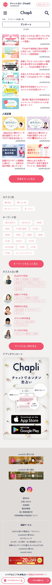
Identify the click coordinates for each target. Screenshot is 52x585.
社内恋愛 (10, 246)
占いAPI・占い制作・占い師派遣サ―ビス (26, 542)
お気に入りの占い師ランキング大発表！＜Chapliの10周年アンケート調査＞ (35, 38)
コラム (30, 208)
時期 (39, 222)
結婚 (8, 234)
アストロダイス (21, 325)
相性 (19, 234)
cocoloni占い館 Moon (26, 535)
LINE (32, 240)
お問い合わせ (26, 501)
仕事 (33, 246)
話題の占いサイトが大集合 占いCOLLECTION (26, 545)
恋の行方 (26, 222)
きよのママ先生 (21, 275)
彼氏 (8, 228)
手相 (35, 298)
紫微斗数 (19, 282)
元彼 (8, 240)
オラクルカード (38, 286)
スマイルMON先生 (22, 318)
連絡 (41, 234)
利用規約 (26, 505)
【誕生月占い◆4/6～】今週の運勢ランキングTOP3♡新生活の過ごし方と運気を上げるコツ (13, 135)
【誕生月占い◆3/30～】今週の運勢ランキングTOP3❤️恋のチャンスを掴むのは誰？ (37, 135)
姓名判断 (19, 289)
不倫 (8, 253)
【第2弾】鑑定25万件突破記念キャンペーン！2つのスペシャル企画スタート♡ (35, 102)
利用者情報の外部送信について (26, 515)
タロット (40, 282)
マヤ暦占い (30, 282)
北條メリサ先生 (21, 294)
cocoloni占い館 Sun (26, 548)
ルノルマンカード (22, 286)
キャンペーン (13, 208)
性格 (23, 246)
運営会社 (26, 498)
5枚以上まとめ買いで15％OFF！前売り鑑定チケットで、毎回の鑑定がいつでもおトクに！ (37, 163)
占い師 (23, 202)
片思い (36, 228)
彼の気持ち (11, 222)
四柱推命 (25, 279)
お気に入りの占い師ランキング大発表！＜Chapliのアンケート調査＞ (35, 77)
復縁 (30, 234)
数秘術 (28, 298)
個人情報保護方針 (26, 512)
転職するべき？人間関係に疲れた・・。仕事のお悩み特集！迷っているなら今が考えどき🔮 (13, 163)
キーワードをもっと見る (25, 263)
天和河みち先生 (21, 306)
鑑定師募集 (26, 508)
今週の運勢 (21, 228)
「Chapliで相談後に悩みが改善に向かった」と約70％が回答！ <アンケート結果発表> (35, 51)
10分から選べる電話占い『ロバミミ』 (26, 531)
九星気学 (35, 279)
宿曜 (17, 279)
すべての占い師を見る (26, 346)
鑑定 (9, 202)
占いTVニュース (26, 538)
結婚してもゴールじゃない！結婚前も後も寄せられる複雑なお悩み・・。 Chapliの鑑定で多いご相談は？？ (35, 65)
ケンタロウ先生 (21, 330)
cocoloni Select (26, 552)
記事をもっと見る (26, 178)
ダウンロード (43, 4)
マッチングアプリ (24, 253)
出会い (20, 240)
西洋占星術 (20, 309)
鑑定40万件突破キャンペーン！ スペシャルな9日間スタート (34, 88)
